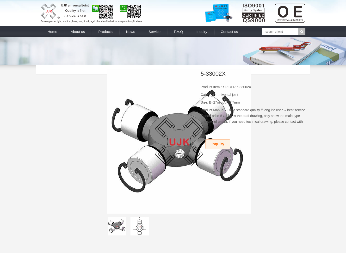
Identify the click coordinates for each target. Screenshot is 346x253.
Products (105, 32)
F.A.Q (178, 32)
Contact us (229, 32)
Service (154, 32)
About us (78, 32)
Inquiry (202, 32)
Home (52, 32)
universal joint (228, 95)
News (130, 32)
